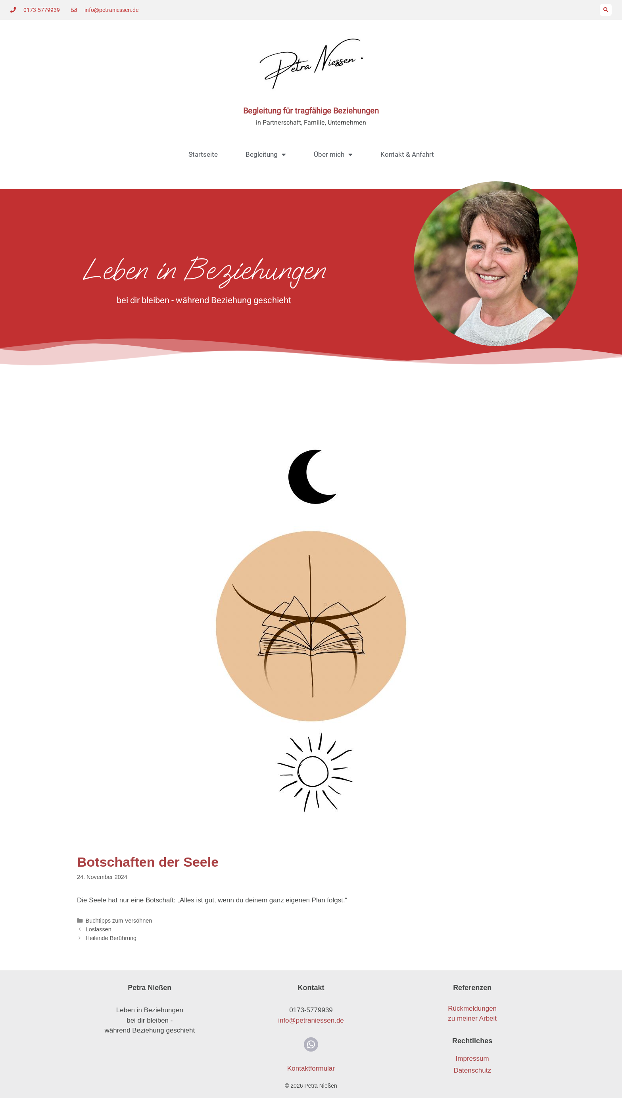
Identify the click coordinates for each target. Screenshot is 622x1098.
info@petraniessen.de (311, 1020)
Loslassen (98, 929)
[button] (606, 10)
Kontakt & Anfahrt (407, 154)
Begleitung (266, 154)
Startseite (203, 154)
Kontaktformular (311, 1068)
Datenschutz (472, 1070)
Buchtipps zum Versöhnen (119, 920)
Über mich (333, 154)
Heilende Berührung (111, 938)
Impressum (472, 1058)
